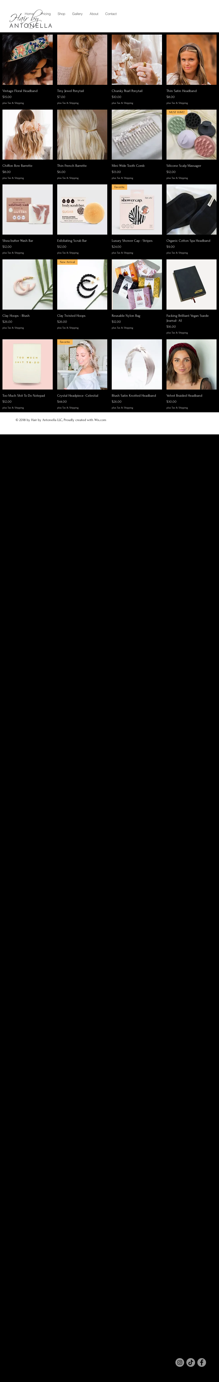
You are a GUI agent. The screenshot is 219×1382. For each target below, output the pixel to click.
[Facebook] (201, 1362)
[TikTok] (190, 1362)
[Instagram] (179, 1362)
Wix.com (100, 420)
